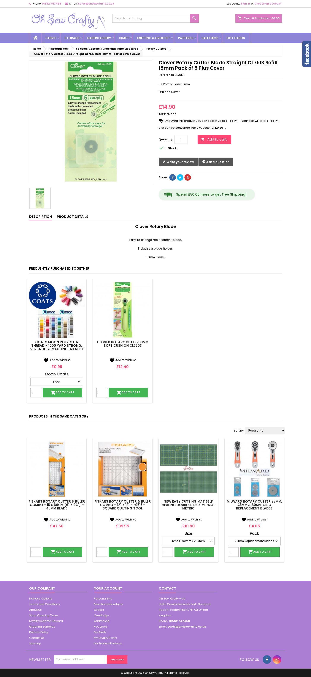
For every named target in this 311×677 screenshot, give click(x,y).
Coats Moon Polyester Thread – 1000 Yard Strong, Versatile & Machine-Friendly (56, 345)
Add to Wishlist (57, 360)
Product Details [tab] (72, 216)
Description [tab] (40, 216)
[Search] (155, 18)
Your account (108, 588)
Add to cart (214, 139)
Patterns (186, 38)
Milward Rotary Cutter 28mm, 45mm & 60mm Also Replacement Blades (254, 505)
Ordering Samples (42, 627)
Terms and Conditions (44, 604)
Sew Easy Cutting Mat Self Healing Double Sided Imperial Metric (188, 505)
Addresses (101, 621)
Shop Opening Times (44, 615)
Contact (167, 588)
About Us (35, 610)
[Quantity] (181, 139)
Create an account (268, 3)
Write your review (178, 162)
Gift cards (235, 38)
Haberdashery (99, 38)
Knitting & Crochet (153, 38)
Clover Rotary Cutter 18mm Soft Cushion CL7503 (122, 344)
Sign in (245, 3)
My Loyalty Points (105, 638)
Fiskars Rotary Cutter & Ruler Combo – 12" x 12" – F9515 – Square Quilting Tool (123, 505)
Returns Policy (39, 632)
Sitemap (35, 643)
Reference (166, 75)
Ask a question (216, 162)
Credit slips (101, 615)
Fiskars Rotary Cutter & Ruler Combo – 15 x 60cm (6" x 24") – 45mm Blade (57, 505)
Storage (72, 38)
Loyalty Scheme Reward (46, 621)
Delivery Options (40, 598)
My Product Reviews (108, 643)
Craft (124, 38)
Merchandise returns (108, 604)
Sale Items (210, 38)
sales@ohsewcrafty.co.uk (96, 3)
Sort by (239, 431)
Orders (99, 610)
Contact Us (36, 638)
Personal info (103, 598)
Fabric (51, 38)
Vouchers (101, 627)
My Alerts (100, 632)
